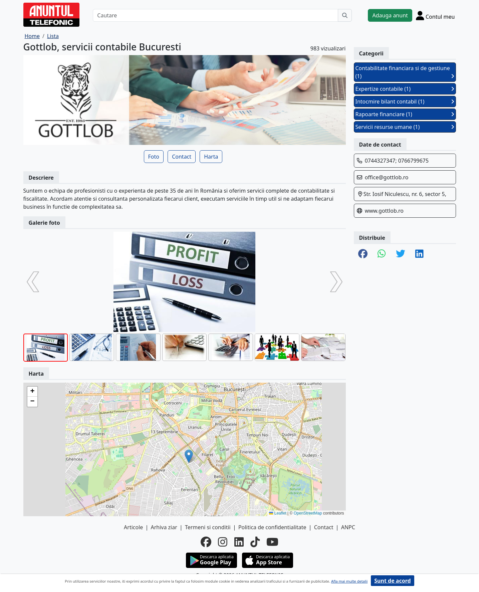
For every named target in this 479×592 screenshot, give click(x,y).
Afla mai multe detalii (349, 581)
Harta (211, 156)
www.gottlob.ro (384, 210)
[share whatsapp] (381, 254)
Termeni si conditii (208, 527)
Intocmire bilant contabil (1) (404, 101)
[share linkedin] (419, 254)
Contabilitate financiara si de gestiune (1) (404, 72)
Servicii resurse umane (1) (404, 127)
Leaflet (277, 513)
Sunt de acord (392, 580)
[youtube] (272, 542)
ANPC (348, 527)
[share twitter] (401, 254)
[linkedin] (239, 542)
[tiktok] (255, 542)
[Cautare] (215, 15)
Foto (153, 156)
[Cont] (435, 15)
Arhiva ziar (164, 527)
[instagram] (222, 542)
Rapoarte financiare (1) (404, 114)
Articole (133, 527)
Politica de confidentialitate (272, 527)
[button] (189, 456)
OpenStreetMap (308, 513)
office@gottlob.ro (387, 177)
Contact (181, 156)
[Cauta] (345, 15)
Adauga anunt (390, 15)
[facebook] (206, 542)
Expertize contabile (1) (404, 88)
